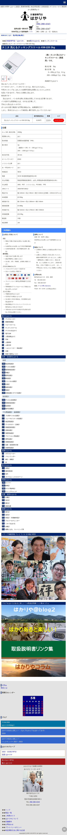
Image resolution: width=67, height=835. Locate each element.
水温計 (7, 384)
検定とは (4, 688)
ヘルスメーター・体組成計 (13, 348)
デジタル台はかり (11, 330)
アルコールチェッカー (12, 520)
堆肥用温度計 (9, 433)
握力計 (7, 512)
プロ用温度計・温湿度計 (11, 412)
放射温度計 (9, 387)
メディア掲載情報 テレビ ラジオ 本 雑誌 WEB (19, 534)
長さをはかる (7, 465)
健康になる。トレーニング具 (14, 529)
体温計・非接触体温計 (12, 517)
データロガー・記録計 (12, 424)
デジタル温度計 (10, 367)
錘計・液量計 (9, 459)
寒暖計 (7, 372)
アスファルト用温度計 (12, 436)
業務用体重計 (9, 322)
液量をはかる (7, 450)
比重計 (7, 497)
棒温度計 (8, 378)
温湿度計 (8, 406)
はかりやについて (11, 819)
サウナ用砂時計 (10, 488)
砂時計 (7, 485)
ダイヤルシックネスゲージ (13, 477)
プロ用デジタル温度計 (12, 415)
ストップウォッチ (11, 491)
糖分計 (7, 503)
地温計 (7, 390)
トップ (7, 810)
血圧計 (7, 515)
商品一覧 (8, 813)
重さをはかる (35, 41)
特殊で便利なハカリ (11, 354)
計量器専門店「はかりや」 (15, 41)
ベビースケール (10, 325)
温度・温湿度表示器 (11, 445)
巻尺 (6, 474)
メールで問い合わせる (44, 286)
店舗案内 (8, 821)
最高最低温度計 (10, 369)
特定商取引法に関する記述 (15, 830)
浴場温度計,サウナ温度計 (13, 393)
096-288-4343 (43, 24)
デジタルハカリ (10, 319)
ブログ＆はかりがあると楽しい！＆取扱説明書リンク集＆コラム (25, 603)
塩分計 (7, 500)
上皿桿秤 (8, 342)
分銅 (6, 351)
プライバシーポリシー (13, 827)
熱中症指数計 (9, 408)
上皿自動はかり (10, 336)
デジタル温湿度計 (11, 400)
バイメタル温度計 (11, 381)
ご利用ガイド (10, 816)
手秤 (6, 339)
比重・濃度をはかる (9, 494)
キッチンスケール (50, 41)
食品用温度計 (9, 364)
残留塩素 (8, 506)
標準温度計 (9, 375)
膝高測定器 (9, 471)
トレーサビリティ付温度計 (13, 418)
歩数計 (7, 526)
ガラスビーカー (10, 453)
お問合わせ (9, 824)
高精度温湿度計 (10, 403)
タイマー (8, 483)
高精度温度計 (9, 442)
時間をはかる (7, 480)
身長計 (7, 468)
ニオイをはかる (10, 523)
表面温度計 (9, 430)
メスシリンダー (10, 456)
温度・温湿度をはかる (10, 357)
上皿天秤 (8, 345)
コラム (4, 685)
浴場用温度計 (9, 448)
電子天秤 (8, 333)
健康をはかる (7, 509)
